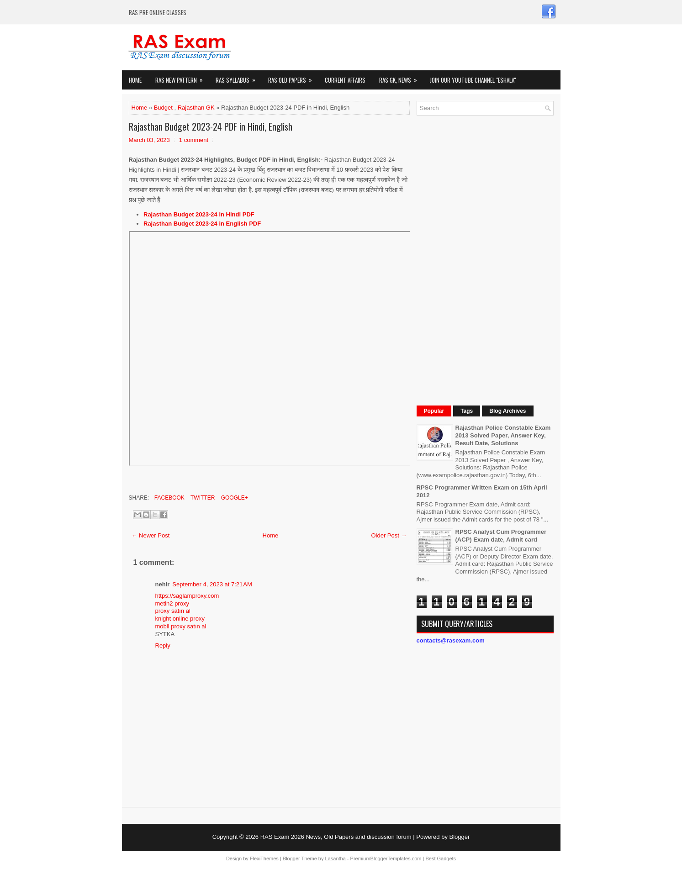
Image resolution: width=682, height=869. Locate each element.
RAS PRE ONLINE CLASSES (157, 12)
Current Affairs (345, 79)
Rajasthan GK (196, 107)
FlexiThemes (264, 858)
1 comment (193, 140)
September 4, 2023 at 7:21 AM (212, 584)
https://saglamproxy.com (187, 595)
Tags (466, 411)
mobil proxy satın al (180, 626)
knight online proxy (180, 618)
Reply (162, 645)
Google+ (233, 498)
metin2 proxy (172, 603)
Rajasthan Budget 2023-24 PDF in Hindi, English (210, 126)
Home (135, 79)
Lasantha (335, 858)
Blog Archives (507, 411)
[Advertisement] (485, 259)
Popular (434, 411)
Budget (163, 107)
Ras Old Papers (293, 77)
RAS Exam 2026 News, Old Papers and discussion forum (336, 836)
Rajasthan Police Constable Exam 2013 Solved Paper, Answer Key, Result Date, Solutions (503, 435)
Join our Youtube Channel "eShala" (473, 79)
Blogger (459, 836)
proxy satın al (172, 610)
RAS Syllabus (238, 77)
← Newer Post (151, 535)
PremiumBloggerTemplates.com (386, 858)
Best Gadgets (440, 858)
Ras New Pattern (182, 77)
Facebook (169, 498)
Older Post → (389, 535)
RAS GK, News (401, 77)
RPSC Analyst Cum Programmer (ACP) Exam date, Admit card (501, 535)
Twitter (202, 498)
